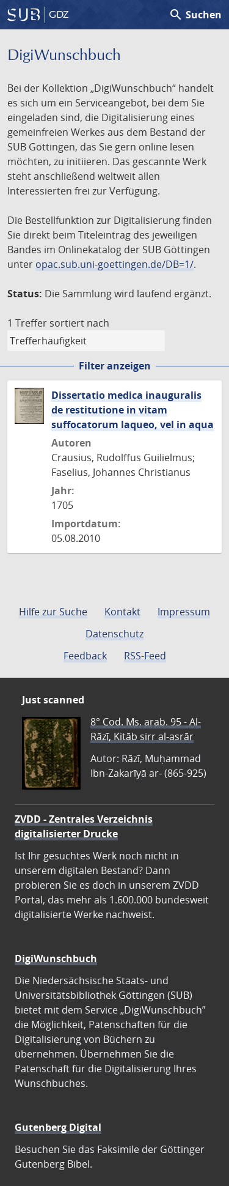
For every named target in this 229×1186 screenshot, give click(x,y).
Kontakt (122, 611)
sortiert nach (79, 323)
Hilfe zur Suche (53, 611)
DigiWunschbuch (56, 958)
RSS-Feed (145, 655)
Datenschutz (114, 633)
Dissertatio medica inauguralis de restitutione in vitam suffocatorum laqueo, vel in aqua (132, 409)
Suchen (195, 14)
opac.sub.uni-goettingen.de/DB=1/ (114, 264)
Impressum (184, 611)
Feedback (85, 655)
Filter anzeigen (115, 365)
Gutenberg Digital (58, 1127)
